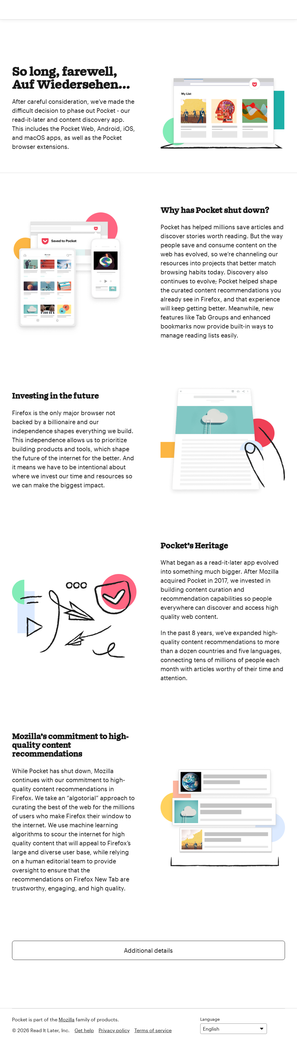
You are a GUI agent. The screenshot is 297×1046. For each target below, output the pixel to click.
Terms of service (153, 1030)
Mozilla (67, 1019)
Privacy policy (114, 1030)
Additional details (148, 950)
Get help (84, 1030)
